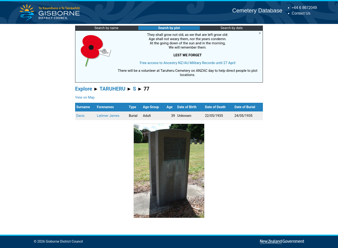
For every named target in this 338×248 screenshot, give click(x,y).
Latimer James (108, 116)
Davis (80, 116)
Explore (83, 89)
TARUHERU (112, 89)
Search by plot (169, 28)
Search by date (231, 28)
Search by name (106, 28)
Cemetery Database (257, 10)
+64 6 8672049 (304, 8)
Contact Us (301, 13)
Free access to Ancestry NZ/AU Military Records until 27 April (187, 63)
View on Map (85, 97)
